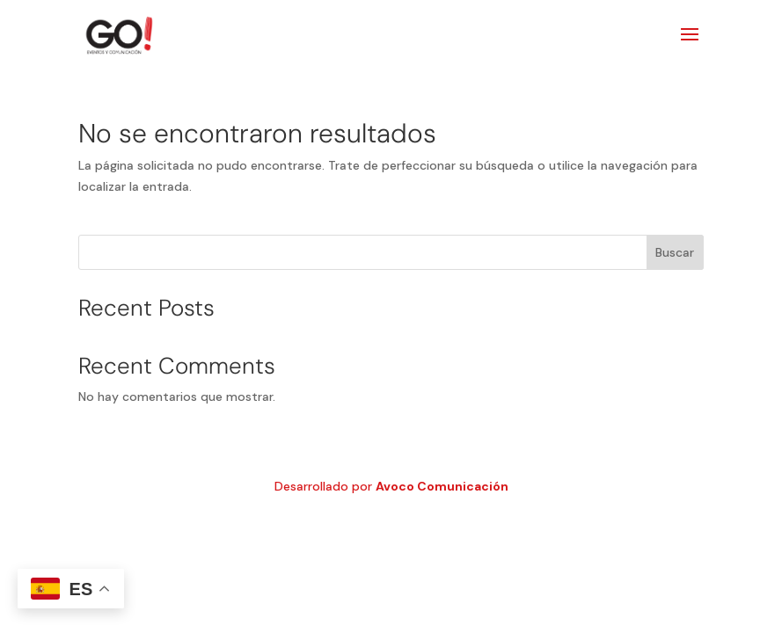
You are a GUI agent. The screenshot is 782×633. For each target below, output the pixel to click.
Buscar (674, 252)
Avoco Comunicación (442, 486)
